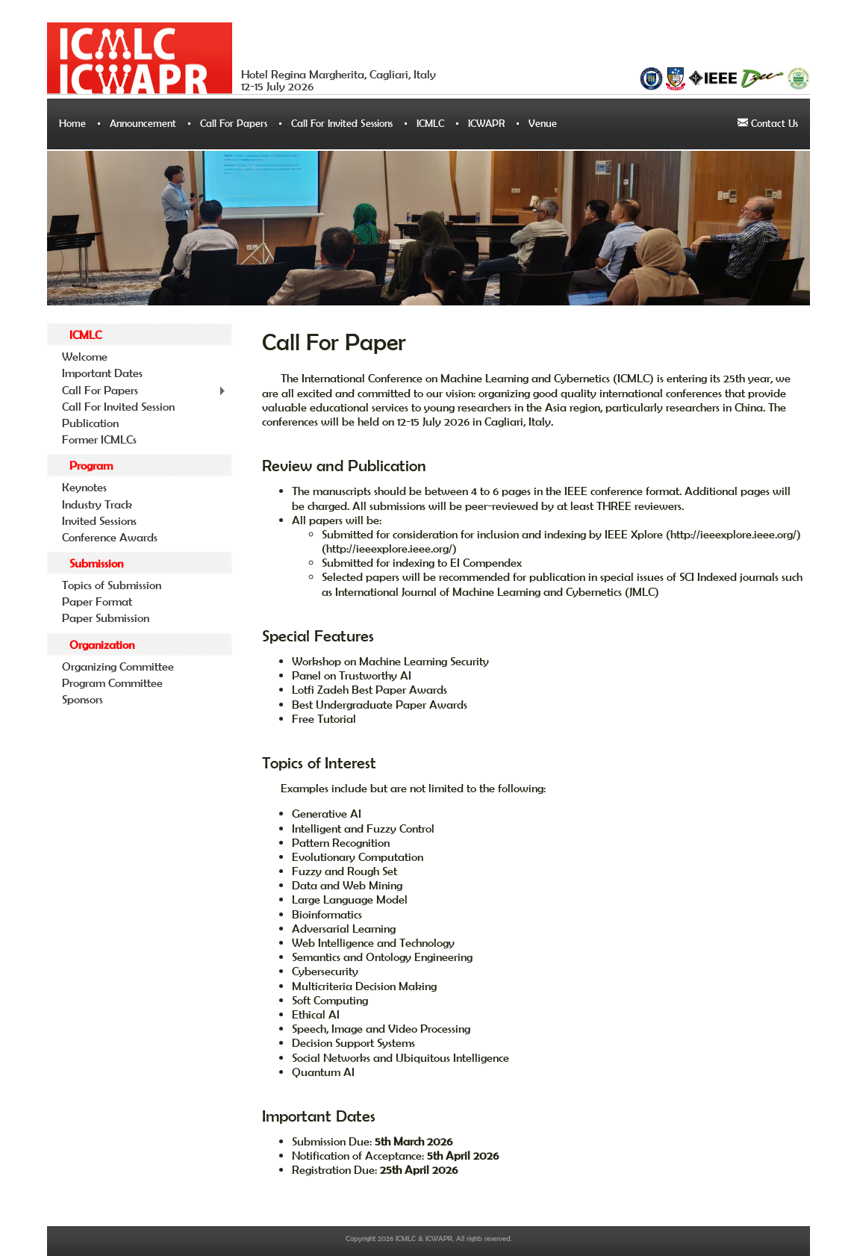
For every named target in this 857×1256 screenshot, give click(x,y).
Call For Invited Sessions (342, 123)
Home (72, 123)
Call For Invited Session (118, 406)
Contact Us (768, 123)
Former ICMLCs (99, 439)
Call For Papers (233, 123)
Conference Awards (110, 537)
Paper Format (97, 601)
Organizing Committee (118, 666)
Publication (90, 422)
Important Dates (102, 372)
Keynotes (84, 487)
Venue (543, 123)
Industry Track (97, 504)
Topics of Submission (111, 584)
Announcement (143, 123)
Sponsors (82, 699)
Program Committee (112, 682)
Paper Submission (105, 617)
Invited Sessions (99, 520)
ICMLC (430, 123)
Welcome (84, 356)
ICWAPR (486, 123)
